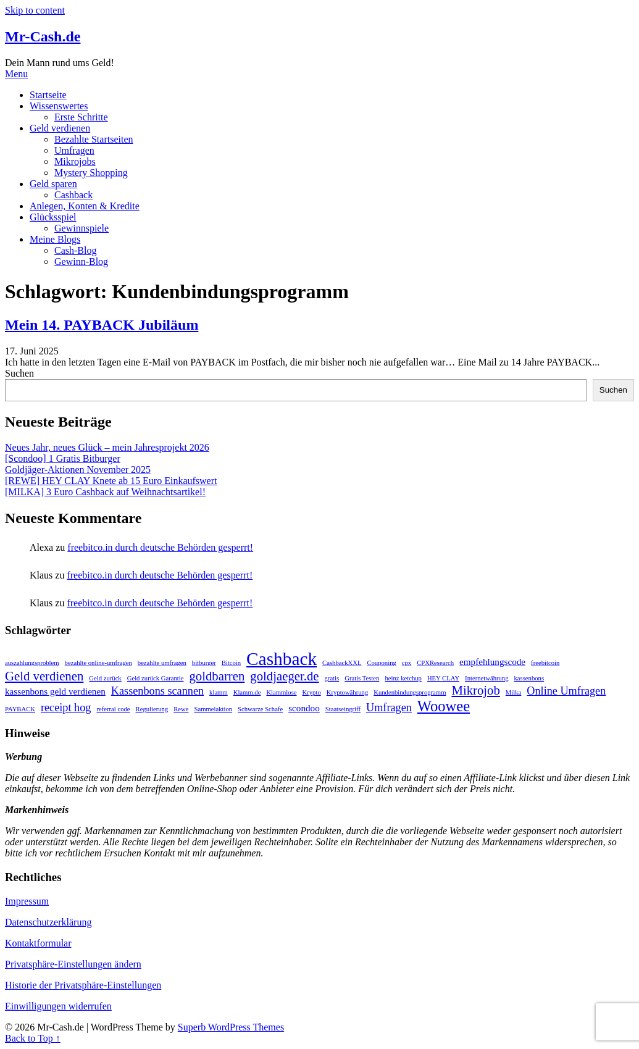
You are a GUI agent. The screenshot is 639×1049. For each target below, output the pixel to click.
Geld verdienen (60, 128)
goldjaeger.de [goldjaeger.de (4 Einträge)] (284, 676)
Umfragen (74, 150)
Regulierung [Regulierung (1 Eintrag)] (152, 709)
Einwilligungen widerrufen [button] (58, 1006)
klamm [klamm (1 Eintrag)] (218, 692)
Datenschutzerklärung (48, 922)
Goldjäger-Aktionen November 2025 (78, 469)
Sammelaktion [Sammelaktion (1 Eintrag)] (213, 709)
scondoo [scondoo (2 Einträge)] (304, 708)
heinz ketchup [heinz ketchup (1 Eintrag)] (403, 678)
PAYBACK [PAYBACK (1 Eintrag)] (20, 709)
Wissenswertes (59, 106)
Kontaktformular (38, 943)
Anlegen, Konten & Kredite (85, 206)
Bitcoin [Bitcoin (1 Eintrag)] (231, 662)
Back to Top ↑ (33, 1038)
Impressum (27, 901)
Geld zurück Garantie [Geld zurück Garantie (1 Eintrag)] (155, 678)
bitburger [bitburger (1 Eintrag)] (204, 662)
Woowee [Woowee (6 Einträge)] (443, 706)
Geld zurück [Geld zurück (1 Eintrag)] (105, 678)
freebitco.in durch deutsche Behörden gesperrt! (160, 547)
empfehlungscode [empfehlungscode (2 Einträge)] (492, 661)
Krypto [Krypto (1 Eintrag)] (312, 692)
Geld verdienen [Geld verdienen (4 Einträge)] (44, 676)
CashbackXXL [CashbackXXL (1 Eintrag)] (341, 662)
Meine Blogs (55, 239)
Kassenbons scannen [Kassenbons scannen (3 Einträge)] (157, 691)
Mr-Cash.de (42, 36)
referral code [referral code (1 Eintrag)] (113, 709)
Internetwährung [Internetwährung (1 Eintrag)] (486, 678)
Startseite (48, 95)
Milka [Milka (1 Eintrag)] (513, 692)
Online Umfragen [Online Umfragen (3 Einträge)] (566, 691)
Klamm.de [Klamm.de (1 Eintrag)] (247, 692)
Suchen (19, 373)
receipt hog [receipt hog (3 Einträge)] (66, 707)
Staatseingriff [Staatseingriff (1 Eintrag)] (343, 709)
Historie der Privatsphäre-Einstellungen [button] (83, 985)
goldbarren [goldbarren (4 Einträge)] (216, 676)
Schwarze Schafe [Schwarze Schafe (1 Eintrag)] (260, 709)
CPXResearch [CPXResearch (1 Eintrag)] (435, 662)
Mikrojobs (75, 161)
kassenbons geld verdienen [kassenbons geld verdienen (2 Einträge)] (55, 691)
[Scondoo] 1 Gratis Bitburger (62, 458)
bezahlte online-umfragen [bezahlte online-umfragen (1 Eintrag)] (98, 662)
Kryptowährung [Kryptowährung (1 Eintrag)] (347, 692)
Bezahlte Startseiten (93, 139)
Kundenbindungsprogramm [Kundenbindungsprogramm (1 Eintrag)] (410, 692)
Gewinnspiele (81, 228)
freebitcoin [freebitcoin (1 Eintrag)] (545, 662)
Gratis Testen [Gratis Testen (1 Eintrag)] (362, 678)
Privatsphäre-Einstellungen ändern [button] (73, 964)
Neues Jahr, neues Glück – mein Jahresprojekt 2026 (107, 447)
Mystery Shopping (91, 172)
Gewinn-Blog (81, 261)
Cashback (73, 195)
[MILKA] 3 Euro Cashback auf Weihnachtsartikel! (105, 492)
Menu (16, 74)
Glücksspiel (53, 217)
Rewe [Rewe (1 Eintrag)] (180, 709)
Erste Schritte (81, 117)
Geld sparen (53, 183)
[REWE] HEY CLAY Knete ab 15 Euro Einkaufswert (111, 480)
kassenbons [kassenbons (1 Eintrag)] (529, 678)
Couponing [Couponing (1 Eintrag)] (381, 662)
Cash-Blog (75, 250)
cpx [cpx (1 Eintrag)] (406, 662)
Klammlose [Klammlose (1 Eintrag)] (281, 692)
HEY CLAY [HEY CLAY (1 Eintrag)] (443, 678)
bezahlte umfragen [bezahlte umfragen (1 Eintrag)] (162, 662)
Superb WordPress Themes (231, 1027)
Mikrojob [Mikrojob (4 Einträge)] (475, 690)
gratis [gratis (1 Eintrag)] (332, 678)
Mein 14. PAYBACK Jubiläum (101, 325)
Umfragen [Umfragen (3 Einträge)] (389, 707)
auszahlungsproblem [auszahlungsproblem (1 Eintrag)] (32, 662)
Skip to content (35, 10)
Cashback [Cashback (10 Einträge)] (281, 659)
